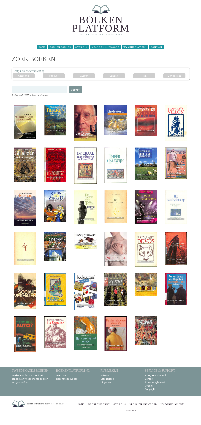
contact (59, 404)
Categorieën (107, 378)
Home (42, 47)
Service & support (160, 370)
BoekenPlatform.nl (73, 370)
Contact (157, 47)
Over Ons (81, 47)
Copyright (150, 389)
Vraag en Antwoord (105, 47)
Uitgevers (105, 382)
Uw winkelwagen (135, 47)
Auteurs (104, 375)
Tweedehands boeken (30, 370)
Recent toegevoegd (66, 378)
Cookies (149, 385)
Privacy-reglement (155, 382)
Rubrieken (109, 370)
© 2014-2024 (49, 404)
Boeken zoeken (60, 47)
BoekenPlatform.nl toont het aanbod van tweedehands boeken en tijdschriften (30, 379)
